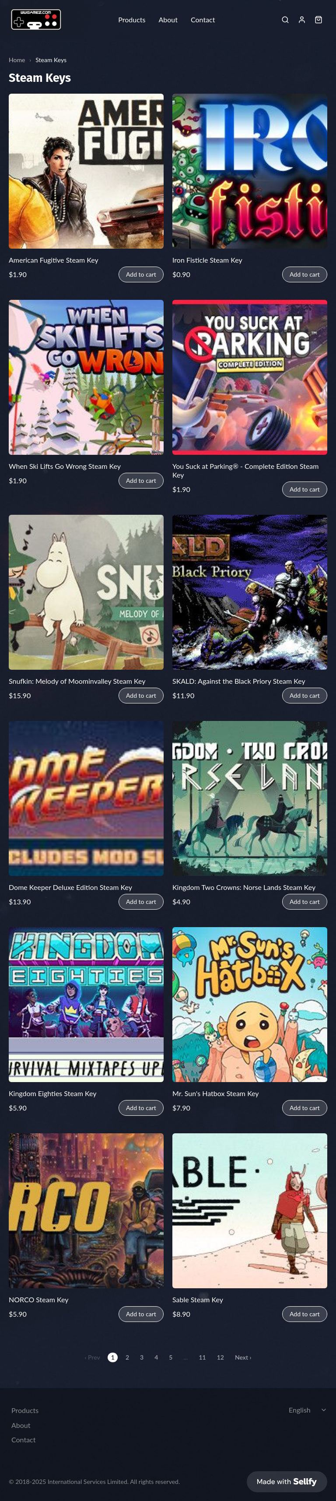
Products (131, 20)
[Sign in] (302, 20)
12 (220, 1357)
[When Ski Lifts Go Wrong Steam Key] (86, 377)
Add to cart (141, 274)
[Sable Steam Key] (249, 1210)
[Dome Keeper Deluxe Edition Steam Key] (86, 798)
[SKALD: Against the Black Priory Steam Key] (249, 592)
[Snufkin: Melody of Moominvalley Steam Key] (86, 592)
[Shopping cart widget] (318, 20)
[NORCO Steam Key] (86, 1210)
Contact (203, 20)
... (185, 1357)
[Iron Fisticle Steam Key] (249, 171)
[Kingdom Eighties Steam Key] (86, 1004)
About (168, 20)
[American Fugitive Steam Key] (86, 171)
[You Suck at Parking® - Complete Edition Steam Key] (249, 377)
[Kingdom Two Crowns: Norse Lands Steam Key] (249, 798)
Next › (243, 1357)
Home (17, 59)
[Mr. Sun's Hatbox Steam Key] (249, 1004)
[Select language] (309, 1408)
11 (202, 1357)
